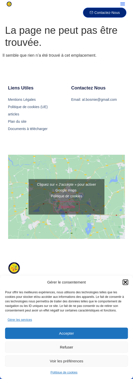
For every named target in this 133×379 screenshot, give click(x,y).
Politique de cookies (64, 372)
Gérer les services (20, 320)
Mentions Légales (22, 100)
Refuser (66, 347)
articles (13, 114)
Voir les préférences (66, 361)
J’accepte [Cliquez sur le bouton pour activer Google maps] (66, 207)
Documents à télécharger (28, 129)
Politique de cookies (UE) (28, 107)
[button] (125, 282)
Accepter (66, 333)
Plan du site (17, 121)
